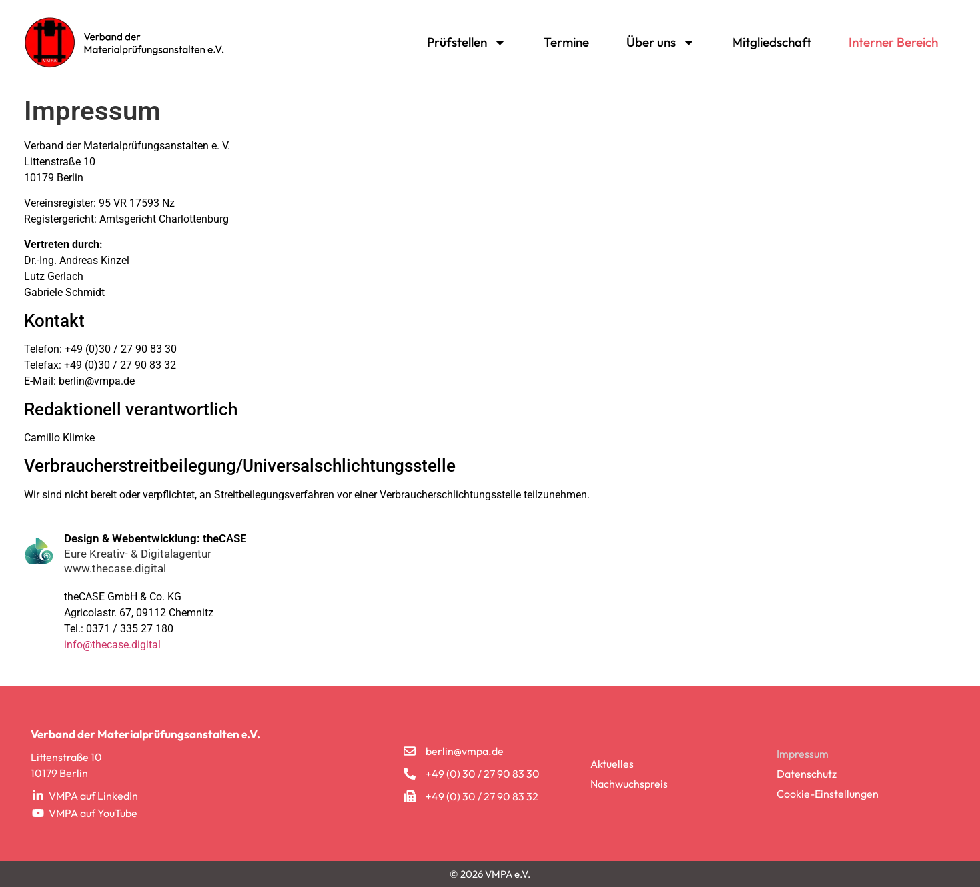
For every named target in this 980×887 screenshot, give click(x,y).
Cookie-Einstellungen (828, 793)
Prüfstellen (466, 42)
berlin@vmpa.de (465, 751)
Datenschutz (807, 773)
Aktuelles (612, 763)
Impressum (803, 753)
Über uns (660, 42)
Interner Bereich (893, 42)
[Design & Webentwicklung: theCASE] (39, 551)
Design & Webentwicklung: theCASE (155, 538)
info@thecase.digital (112, 644)
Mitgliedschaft (771, 42)
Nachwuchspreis (629, 783)
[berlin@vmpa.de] (410, 751)
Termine (566, 42)
